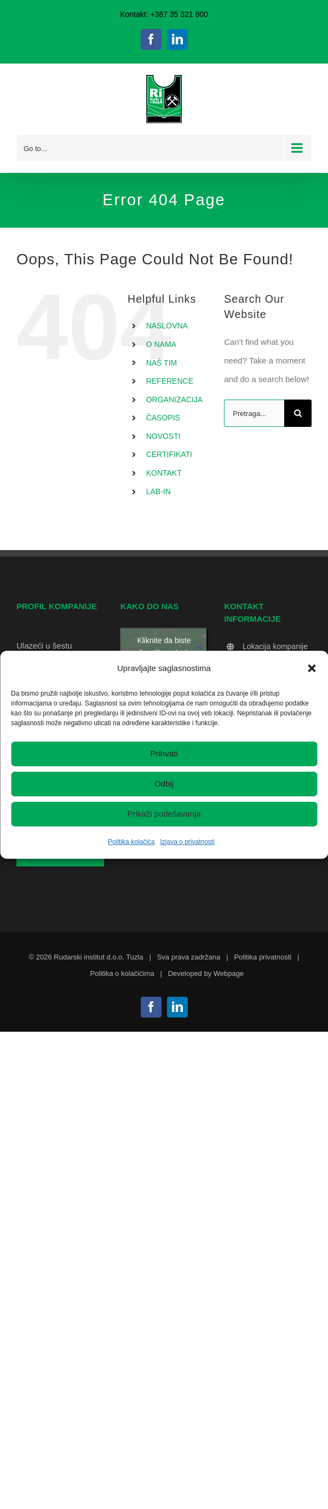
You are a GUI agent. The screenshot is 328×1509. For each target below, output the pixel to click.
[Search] (298, 413)
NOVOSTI (163, 436)
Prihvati (163, 753)
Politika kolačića (131, 842)
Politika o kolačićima (122, 973)
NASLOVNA (167, 325)
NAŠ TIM (161, 363)
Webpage (229, 973)
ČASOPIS (163, 417)
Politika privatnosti (262, 957)
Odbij (164, 783)
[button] (311, 667)
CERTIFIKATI (169, 454)
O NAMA (161, 344)
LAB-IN (158, 491)
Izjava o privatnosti (187, 842)
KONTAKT (164, 473)
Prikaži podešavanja (163, 813)
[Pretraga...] (254, 413)
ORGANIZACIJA (174, 399)
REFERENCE (169, 381)
